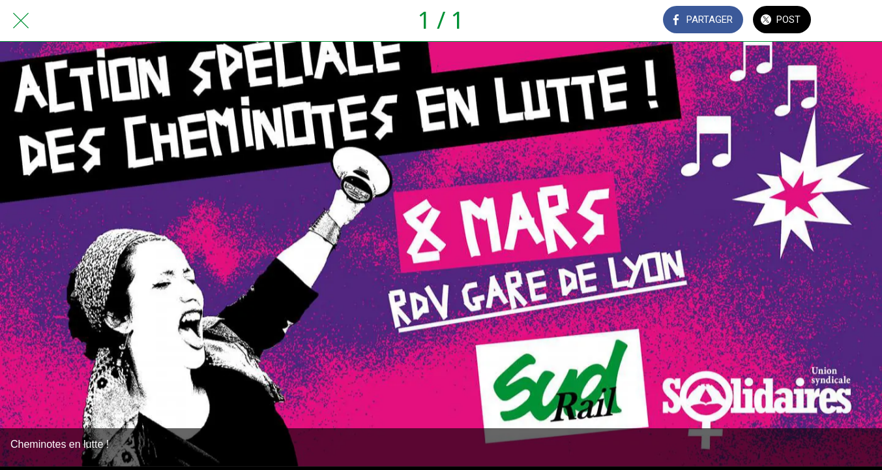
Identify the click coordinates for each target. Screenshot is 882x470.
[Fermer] (21, 21)
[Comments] (848, 21)
